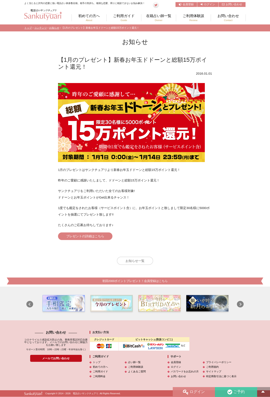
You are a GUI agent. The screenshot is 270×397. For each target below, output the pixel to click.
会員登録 (186, 4)
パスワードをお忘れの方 (185, 371)
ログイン (208, 4)
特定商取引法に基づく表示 (221, 376)
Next (240, 304)
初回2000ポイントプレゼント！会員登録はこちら (135, 281)
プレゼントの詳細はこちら (85, 236)
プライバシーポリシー (218, 362)
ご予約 (236, 392)
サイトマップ (213, 371)
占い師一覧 (134, 362)
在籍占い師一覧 (158, 17)
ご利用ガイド (124, 17)
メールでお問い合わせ (56, 358)
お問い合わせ (232, 4)
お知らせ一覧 (135, 261)
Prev (29, 304)
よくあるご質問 (137, 371)
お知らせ (54, 27)
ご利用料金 (99, 376)
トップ (28, 27)
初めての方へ (89, 17)
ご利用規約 (212, 367)
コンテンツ (40, 27)
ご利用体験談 (193, 17)
